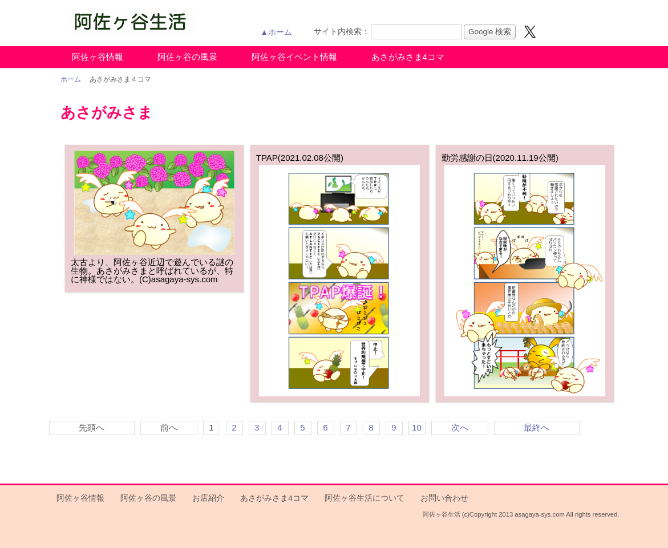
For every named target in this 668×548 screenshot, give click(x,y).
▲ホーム (276, 32)
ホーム (70, 79)
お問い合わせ (444, 498)
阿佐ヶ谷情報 (97, 57)
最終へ (536, 427)
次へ (459, 427)
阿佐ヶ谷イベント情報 (294, 57)
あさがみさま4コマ (407, 57)
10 (417, 427)
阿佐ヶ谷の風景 (187, 57)
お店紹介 (208, 498)
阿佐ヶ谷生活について (364, 498)
